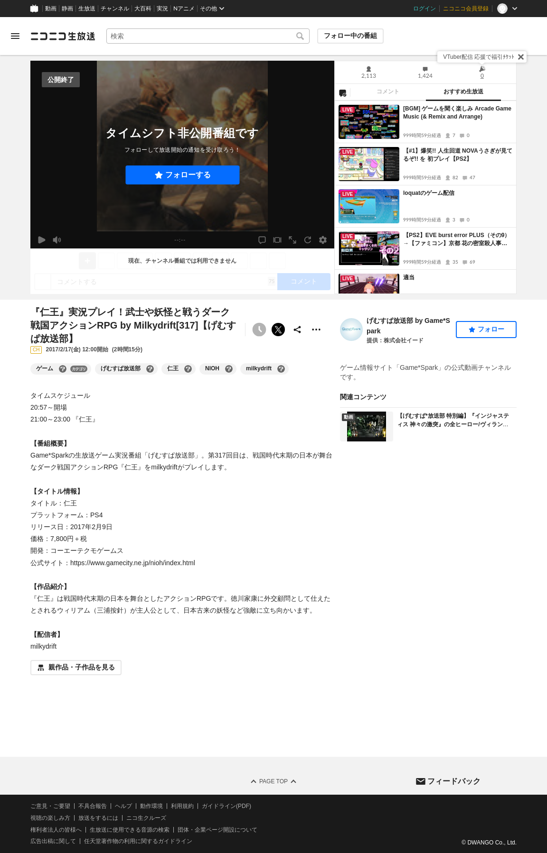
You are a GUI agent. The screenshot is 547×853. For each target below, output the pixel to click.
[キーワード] (208, 36)
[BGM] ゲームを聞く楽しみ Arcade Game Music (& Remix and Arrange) (457, 112)
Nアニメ (184, 8)
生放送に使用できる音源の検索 (130, 830)
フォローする (188, 175)
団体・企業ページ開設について (217, 830)
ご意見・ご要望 (50, 806)
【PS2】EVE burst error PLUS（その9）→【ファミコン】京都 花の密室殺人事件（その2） (456, 240)
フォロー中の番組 (350, 35)
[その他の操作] (316, 329)
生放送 (86, 8)
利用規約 (182, 806)
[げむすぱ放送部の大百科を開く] (150, 369)
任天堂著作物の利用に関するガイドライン (138, 841)
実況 (162, 8)
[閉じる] (521, 57)
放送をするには (98, 818)
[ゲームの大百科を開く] (62, 369)
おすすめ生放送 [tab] (463, 91)
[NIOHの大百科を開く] (229, 369)
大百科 (142, 8)
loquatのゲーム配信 (428, 193)
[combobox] (208, 36)
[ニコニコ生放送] (62, 36)
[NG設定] (342, 92)
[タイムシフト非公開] (259, 329)
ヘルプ (123, 806)
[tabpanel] (425, 197)
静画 (67, 8)
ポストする (278, 329)
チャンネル (115, 8)
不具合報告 (92, 806)
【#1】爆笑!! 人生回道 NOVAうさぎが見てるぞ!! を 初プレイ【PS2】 (457, 154)
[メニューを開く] (15, 36)
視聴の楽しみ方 (50, 818)
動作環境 (151, 806)
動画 (51, 8)
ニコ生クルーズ (146, 818)
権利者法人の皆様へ (56, 829)
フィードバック (454, 781)
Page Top (273, 781)
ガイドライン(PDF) (226, 806)
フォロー (491, 329)
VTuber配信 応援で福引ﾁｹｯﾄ (478, 57)
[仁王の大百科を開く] (188, 369)
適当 (409, 277)
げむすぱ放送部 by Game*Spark (408, 326)
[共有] (297, 329)
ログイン (424, 8)
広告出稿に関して (53, 841)
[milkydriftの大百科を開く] (281, 369)
